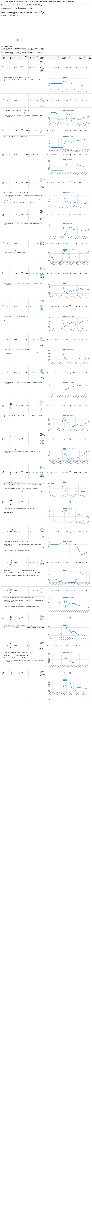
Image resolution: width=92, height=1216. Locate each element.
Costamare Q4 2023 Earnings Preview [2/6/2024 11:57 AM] (16, 316)
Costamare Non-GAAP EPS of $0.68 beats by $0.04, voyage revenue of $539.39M (42, 214)
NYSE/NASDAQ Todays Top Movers (16, 1)
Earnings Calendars (57, 1)
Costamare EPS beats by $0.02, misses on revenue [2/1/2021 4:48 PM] (18, 652)
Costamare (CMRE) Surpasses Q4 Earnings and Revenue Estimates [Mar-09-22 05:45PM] (22, 572)
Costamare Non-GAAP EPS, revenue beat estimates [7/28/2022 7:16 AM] (19, 508)
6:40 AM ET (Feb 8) (11, 439)
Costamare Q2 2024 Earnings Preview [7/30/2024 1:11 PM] (16, 250)
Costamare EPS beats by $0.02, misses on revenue (42, 644)
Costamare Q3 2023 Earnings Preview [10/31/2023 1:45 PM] (16, 349)
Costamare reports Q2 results (41, 242)
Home (6, 1)
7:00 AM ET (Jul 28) (11, 502)
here (14, 41)
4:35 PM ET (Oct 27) (11, 673)
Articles (49, 1)
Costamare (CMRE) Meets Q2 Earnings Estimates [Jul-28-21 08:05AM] (18, 604)
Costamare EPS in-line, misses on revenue (41, 672)
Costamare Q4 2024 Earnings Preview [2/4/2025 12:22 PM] (16, 192)
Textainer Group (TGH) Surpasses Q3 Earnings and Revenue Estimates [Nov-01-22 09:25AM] (23, 491)
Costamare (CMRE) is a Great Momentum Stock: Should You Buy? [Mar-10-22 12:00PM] (22, 575)
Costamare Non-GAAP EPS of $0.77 (42, 129)
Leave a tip (71, 1)
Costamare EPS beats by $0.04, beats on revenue (42, 589)
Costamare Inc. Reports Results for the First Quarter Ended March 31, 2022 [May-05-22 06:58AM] (24, 548)
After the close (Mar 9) (11, 562)
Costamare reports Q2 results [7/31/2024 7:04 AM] (14, 252)
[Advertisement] (46, 26)
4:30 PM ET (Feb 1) (11, 645)
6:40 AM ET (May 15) (11, 406)
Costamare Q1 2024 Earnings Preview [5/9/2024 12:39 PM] (16, 286)
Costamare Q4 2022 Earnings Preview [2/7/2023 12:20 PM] (16, 449)
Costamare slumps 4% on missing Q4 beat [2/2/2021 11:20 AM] (17, 655)
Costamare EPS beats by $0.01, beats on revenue (42, 617)
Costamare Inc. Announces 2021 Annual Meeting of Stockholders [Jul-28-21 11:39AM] (21, 606)
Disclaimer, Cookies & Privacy (44, 699)
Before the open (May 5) (11, 532)
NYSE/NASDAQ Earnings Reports (32, 1)
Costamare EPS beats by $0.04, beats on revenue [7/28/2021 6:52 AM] (18, 597)
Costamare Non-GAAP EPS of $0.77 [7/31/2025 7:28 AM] (16, 136)
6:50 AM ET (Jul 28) (11, 590)
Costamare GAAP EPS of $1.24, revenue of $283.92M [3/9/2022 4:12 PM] (19, 570)
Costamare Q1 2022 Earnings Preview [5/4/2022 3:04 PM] (16, 541)
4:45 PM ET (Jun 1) (11, 618)
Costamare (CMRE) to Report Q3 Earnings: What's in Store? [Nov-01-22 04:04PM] (20, 488)
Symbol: (2, 40)
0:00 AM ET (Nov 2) (11, 472)
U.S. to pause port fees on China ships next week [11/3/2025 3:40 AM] (18, 113)
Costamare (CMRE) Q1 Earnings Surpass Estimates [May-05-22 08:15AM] (19, 550)
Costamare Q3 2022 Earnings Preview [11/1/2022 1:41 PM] (16, 482)
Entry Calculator (43, 1)
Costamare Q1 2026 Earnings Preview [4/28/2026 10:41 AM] (16, 77)
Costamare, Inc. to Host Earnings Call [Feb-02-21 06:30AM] (16, 657)
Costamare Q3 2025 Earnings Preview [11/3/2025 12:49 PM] (16, 110)
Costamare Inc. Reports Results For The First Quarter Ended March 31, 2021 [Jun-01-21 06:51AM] (24, 627)
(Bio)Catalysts (64, 1)
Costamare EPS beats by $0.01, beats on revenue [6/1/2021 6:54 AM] (18, 625)
